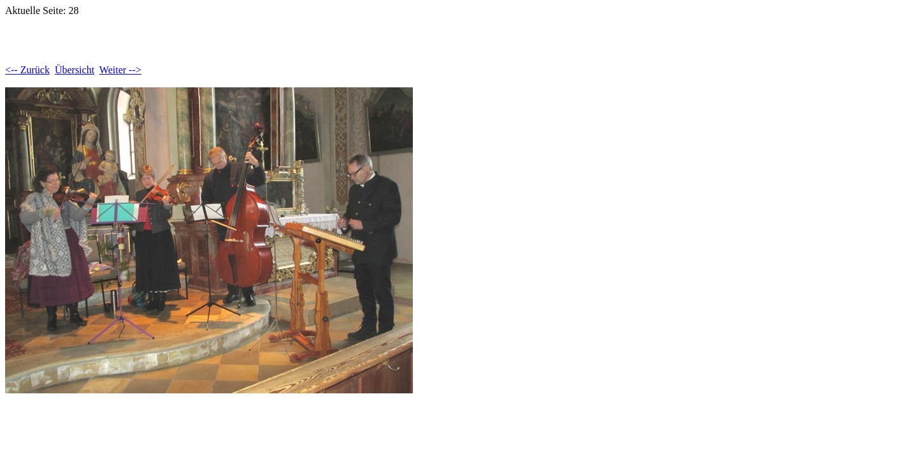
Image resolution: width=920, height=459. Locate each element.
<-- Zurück (27, 69)
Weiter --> (120, 69)
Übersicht (74, 69)
